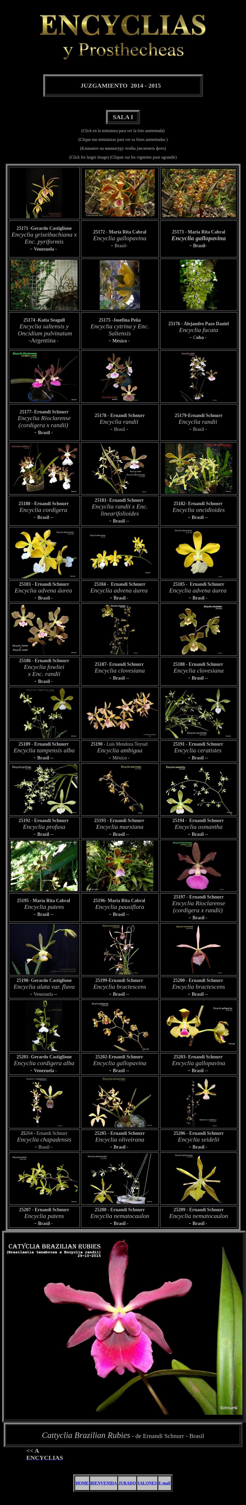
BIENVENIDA (103, 1483)
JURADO (127, 1483)
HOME (82, 1483)
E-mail (165, 1483)
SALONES (147, 1483)
